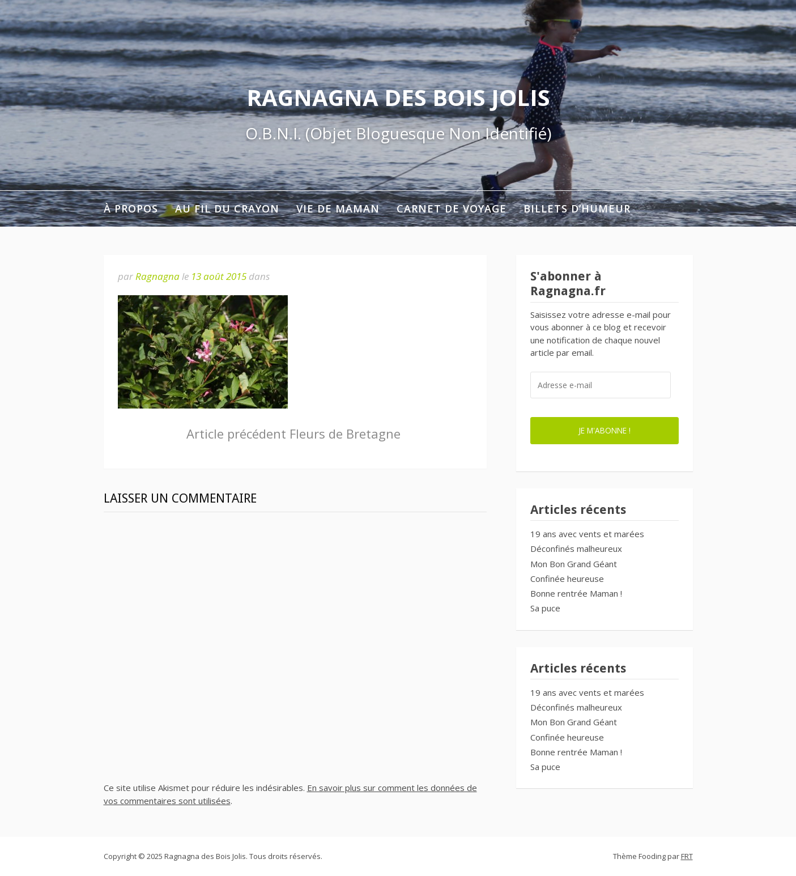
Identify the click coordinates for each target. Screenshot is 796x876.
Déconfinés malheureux (576, 548)
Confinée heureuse (567, 578)
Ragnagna (157, 276)
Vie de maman (338, 208)
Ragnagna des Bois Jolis (398, 97)
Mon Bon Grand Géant (573, 563)
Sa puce (545, 608)
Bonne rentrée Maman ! (576, 593)
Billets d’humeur (577, 208)
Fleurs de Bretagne (293, 433)
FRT (687, 856)
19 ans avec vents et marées (587, 533)
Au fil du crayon (227, 208)
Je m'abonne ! (604, 430)
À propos (131, 208)
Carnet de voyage (451, 208)
